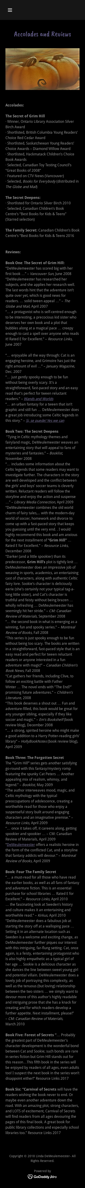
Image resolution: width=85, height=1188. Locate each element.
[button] (13, 9)
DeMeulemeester (21, 845)
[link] (42, 1176)
